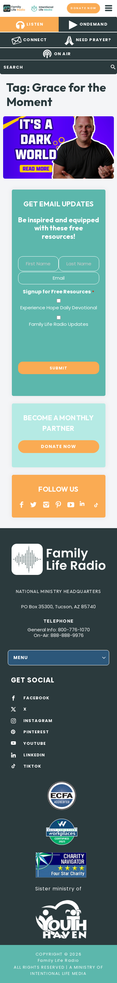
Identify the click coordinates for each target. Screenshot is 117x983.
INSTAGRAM (46, 504)
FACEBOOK (36, 698)
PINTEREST (58, 504)
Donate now (83, 8)
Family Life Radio (59, 8)
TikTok (95, 504)
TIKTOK (32, 766)
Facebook (21, 504)
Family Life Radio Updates (58, 324)
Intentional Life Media (58, 973)
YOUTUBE (71, 504)
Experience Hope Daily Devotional (58, 307)
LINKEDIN (83, 504)
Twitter (33, 504)
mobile (108, 8)
